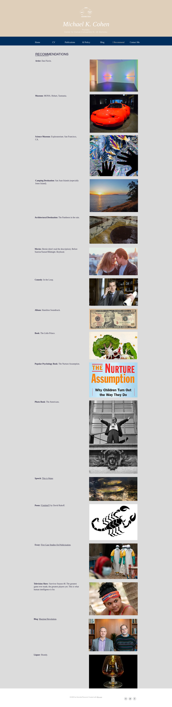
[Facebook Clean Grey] (134, 699)
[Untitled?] (45, 505)
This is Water (47, 478)
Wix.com (99, 697)
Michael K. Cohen (86, 24)
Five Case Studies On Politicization (56, 545)
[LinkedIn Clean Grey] (126, 699)
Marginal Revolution (47, 619)
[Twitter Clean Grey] (130, 699)
